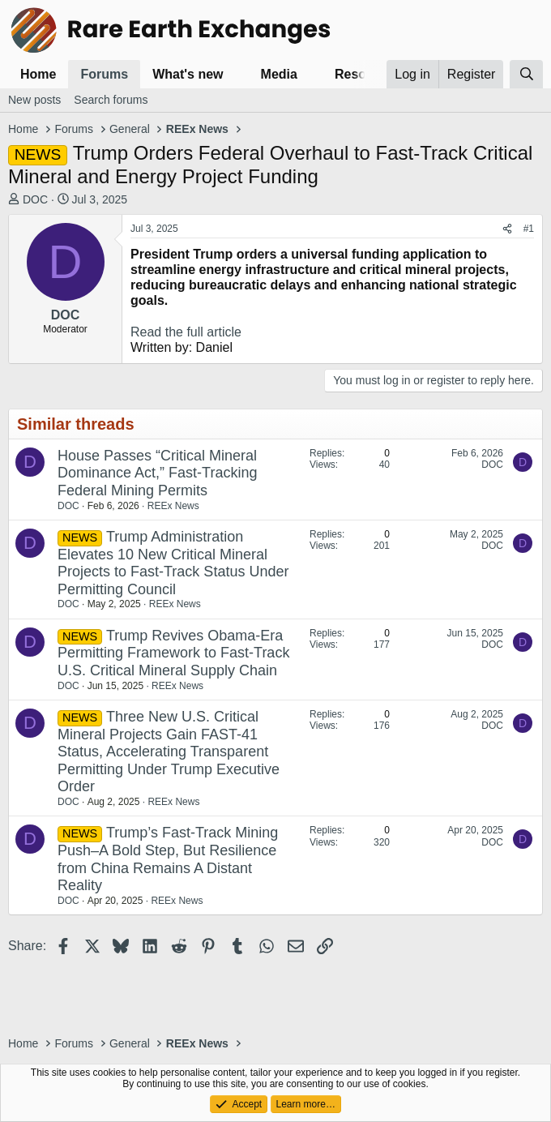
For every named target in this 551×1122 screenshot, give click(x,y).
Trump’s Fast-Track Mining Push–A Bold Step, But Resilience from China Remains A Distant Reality (168, 858)
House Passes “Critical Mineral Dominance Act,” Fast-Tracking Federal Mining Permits (157, 473)
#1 (528, 228)
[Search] (526, 74)
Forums (104, 74)
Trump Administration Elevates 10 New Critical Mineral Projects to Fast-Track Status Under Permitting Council (173, 563)
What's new (187, 74)
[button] (236, 74)
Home (38, 74)
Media (279, 74)
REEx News (173, 506)
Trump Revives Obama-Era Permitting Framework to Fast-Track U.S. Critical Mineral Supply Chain (173, 653)
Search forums (110, 99)
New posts (34, 99)
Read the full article (185, 332)
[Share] (507, 229)
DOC (35, 199)
